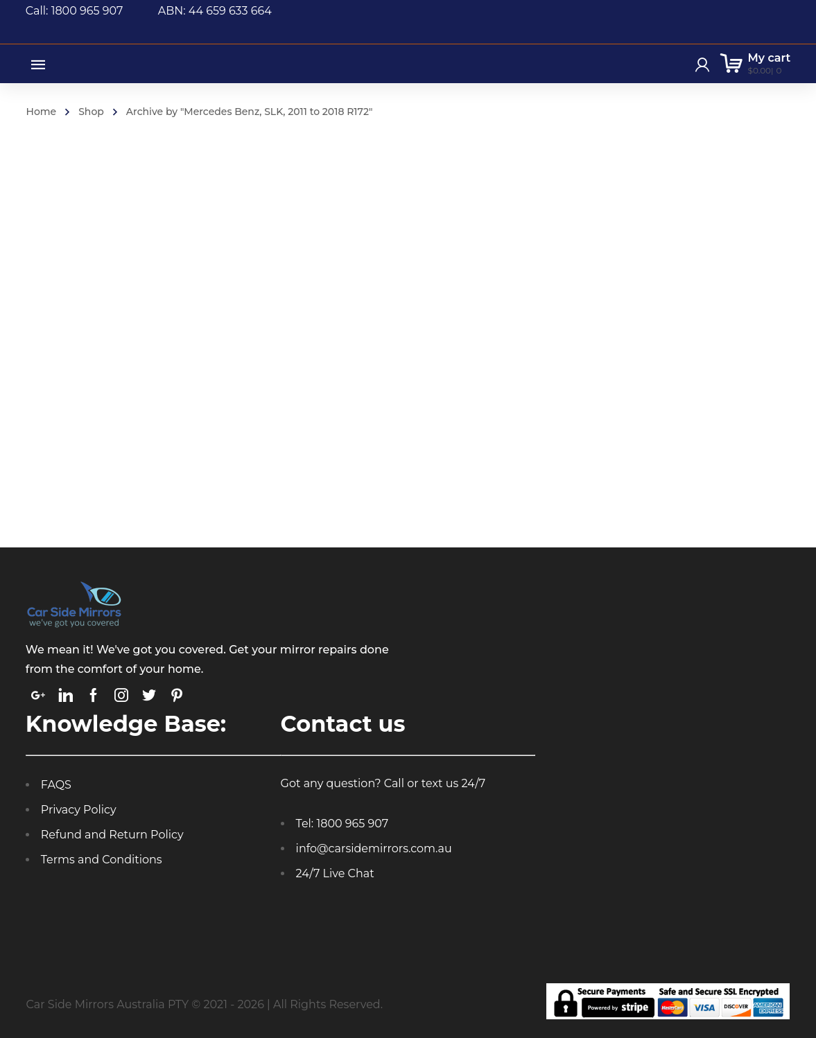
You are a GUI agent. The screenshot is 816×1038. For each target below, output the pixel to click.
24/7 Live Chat (335, 873)
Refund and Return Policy (112, 834)
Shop (91, 111)
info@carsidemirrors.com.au (374, 848)
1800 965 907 (352, 823)
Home (41, 111)
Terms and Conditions (101, 859)
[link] (38, 695)
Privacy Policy (78, 809)
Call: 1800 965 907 (92, 10)
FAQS (56, 784)
